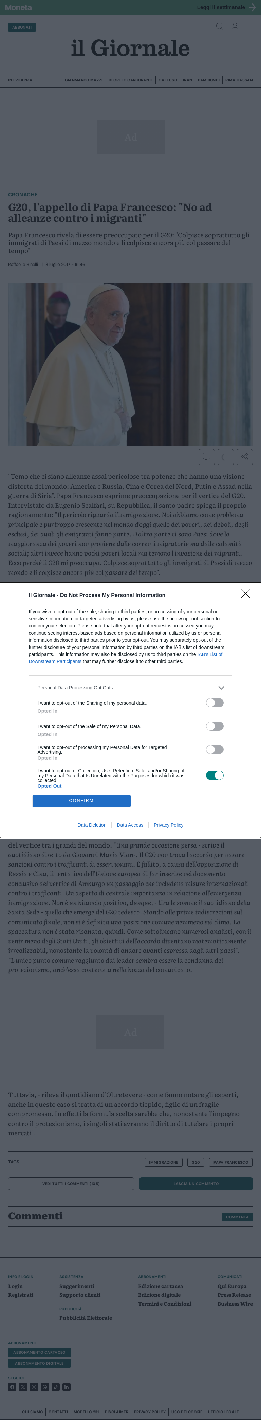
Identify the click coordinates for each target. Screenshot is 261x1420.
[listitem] (131, 687)
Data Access (130, 825)
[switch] (215, 702)
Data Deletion (92, 825)
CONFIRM (81, 800)
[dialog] (130, 710)
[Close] (247, 595)
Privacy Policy (168, 825)
